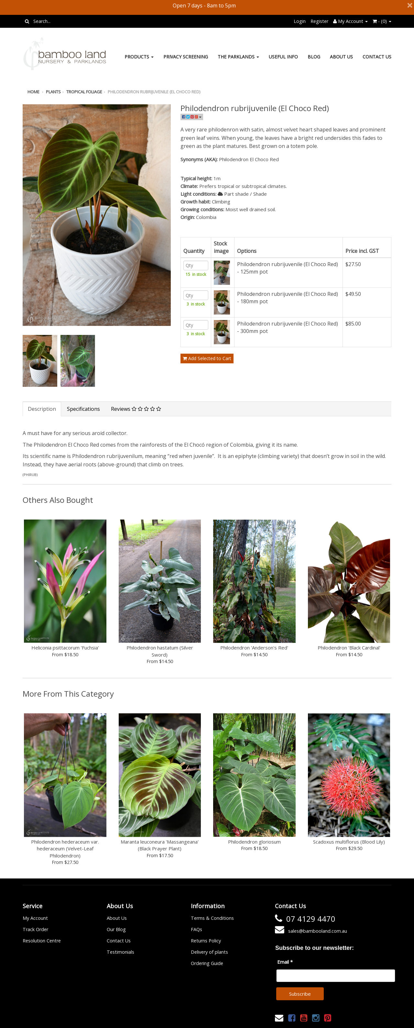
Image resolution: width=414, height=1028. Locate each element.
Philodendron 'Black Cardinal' (349, 647)
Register (319, 21)
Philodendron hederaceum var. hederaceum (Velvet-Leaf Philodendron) (65, 848)
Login (300, 21)
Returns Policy (206, 941)
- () (382, 21)
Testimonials (120, 952)
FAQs (196, 929)
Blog (314, 57)
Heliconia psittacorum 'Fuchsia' (65, 647)
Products (139, 57)
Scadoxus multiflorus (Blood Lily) (349, 841)
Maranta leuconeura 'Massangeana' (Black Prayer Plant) (160, 845)
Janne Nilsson (235, 1018)
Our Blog (116, 929)
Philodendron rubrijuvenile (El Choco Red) (154, 92)
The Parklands (238, 57)
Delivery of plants (209, 952)
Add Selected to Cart (207, 374)
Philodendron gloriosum (254, 841)
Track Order (35, 929)
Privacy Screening (185, 57)
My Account (35, 918)
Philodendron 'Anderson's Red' (254, 647)
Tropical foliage (84, 92)
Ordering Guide (207, 963)
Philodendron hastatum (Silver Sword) (159, 651)
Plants (53, 92)
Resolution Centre (42, 941)
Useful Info (283, 57)
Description (42, 408)
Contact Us (377, 57)
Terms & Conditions (212, 918)
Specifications (83, 408)
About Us (341, 57)
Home (33, 92)
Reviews (136, 408)
